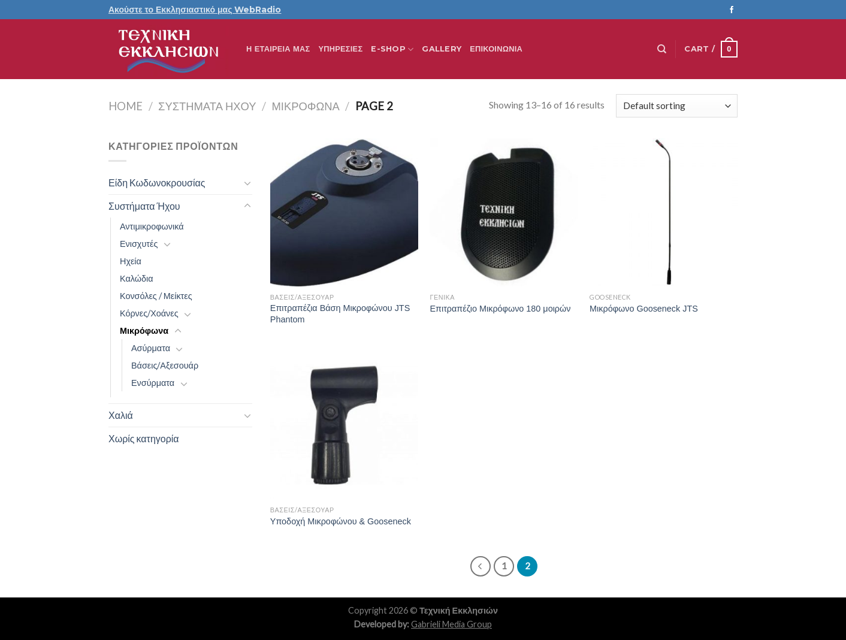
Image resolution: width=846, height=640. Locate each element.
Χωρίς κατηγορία (143, 438)
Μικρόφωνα (305, 106)
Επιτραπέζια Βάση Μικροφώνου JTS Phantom (340, 313)
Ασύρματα (150, 348)
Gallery (441, 48)
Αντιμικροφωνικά (152, 226)
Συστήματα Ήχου (207, 106)
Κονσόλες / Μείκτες (156, 296)
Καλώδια (136, 278)
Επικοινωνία (496, 48)
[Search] (661, 49)
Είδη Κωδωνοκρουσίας (156, 182)
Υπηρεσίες (340, 48)
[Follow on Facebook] (731, 10)
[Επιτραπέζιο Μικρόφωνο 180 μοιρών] (504, 212)
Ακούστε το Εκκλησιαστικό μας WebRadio (194, 9)
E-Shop (392, 49)
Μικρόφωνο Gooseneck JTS (644, 308)
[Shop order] (677, 105)
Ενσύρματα (152, 383)
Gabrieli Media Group (451, 624)
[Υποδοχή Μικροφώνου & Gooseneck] (344, 425)
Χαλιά (120, 415)
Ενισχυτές (139, 244)
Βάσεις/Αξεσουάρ (164, 365)
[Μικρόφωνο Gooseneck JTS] (664, 212)
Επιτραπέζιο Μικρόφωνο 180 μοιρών (500, 308)
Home (125, 106)
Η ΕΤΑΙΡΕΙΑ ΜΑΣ (278, 48)
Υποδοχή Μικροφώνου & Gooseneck (340, 521)
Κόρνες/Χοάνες (149, 313)
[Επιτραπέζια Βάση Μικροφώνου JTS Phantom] (344, 212)
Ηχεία (130, 261)
